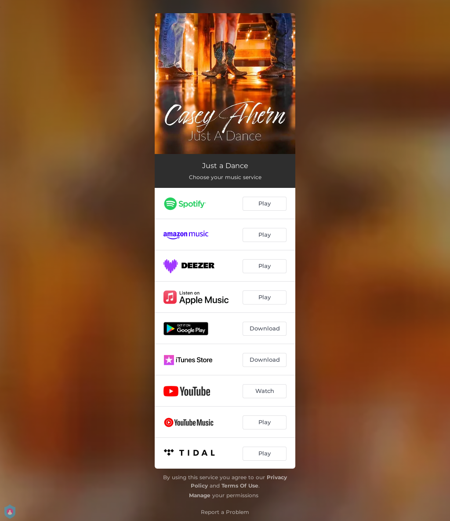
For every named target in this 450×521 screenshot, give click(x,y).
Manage (199, 495)
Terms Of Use (239, 485)
